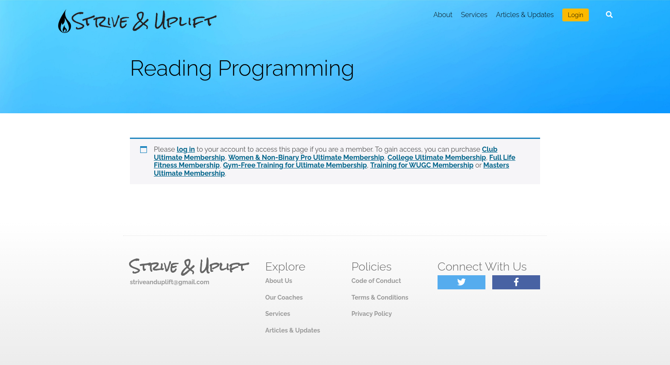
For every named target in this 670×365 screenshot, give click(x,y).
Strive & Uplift (188, 267)
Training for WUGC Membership (421, 165)
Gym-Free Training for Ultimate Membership (295, 165)
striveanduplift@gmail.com (169, 282)
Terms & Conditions (379, 297)
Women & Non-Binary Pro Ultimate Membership (306, 157)
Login (575, 15)
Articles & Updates (525, 15)
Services (474, 15)
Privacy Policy (371, 313)
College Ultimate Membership (437, 157)
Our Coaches (284, 297)
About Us (278, 280)
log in (186, 149)
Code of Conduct (376, 280)
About (443, 15)
